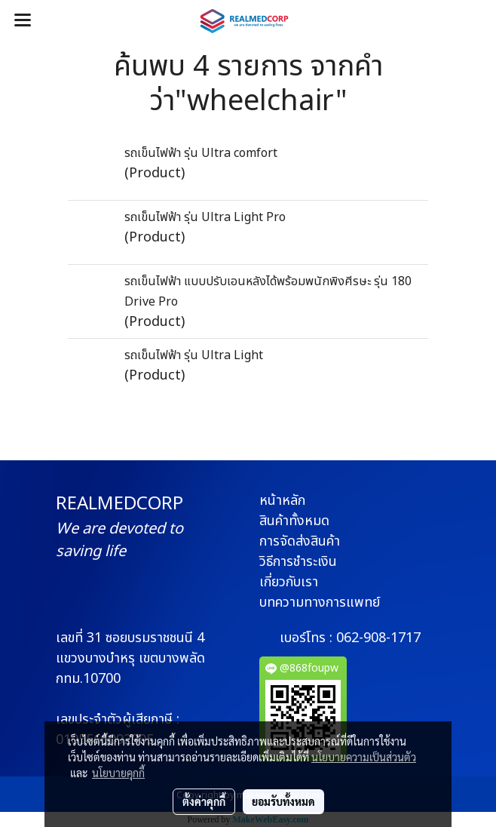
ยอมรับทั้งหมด (283, 801)
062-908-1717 (378, 638)
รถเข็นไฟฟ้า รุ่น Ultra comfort (200, 153)
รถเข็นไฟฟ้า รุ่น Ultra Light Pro (205, 217)
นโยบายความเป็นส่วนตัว (363, 757)
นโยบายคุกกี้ (118, 772)
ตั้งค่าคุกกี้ (203, 801)
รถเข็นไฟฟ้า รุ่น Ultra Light (193, 355)
